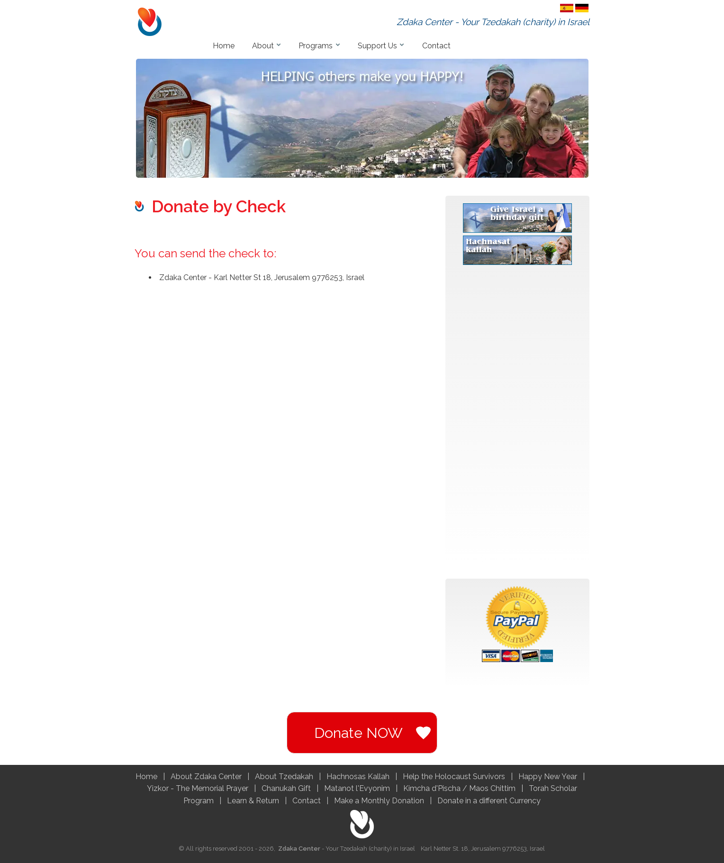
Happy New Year (547, 776)
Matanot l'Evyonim (358, 788)
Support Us (377, 45)
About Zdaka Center (206, 776)
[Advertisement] (517, 421)
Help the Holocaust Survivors (454, 776)
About (263, 45)
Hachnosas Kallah (358, 776)
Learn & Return (253, 800)
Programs (316, 45)
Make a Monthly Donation (379, 800)
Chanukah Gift (287, 788)
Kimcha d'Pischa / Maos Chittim (459, 788)
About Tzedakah (284, 776)
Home (224, 45)
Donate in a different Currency (489, 800)
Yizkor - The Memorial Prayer (197, 788)
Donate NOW (358, 732)
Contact (436, 45)
